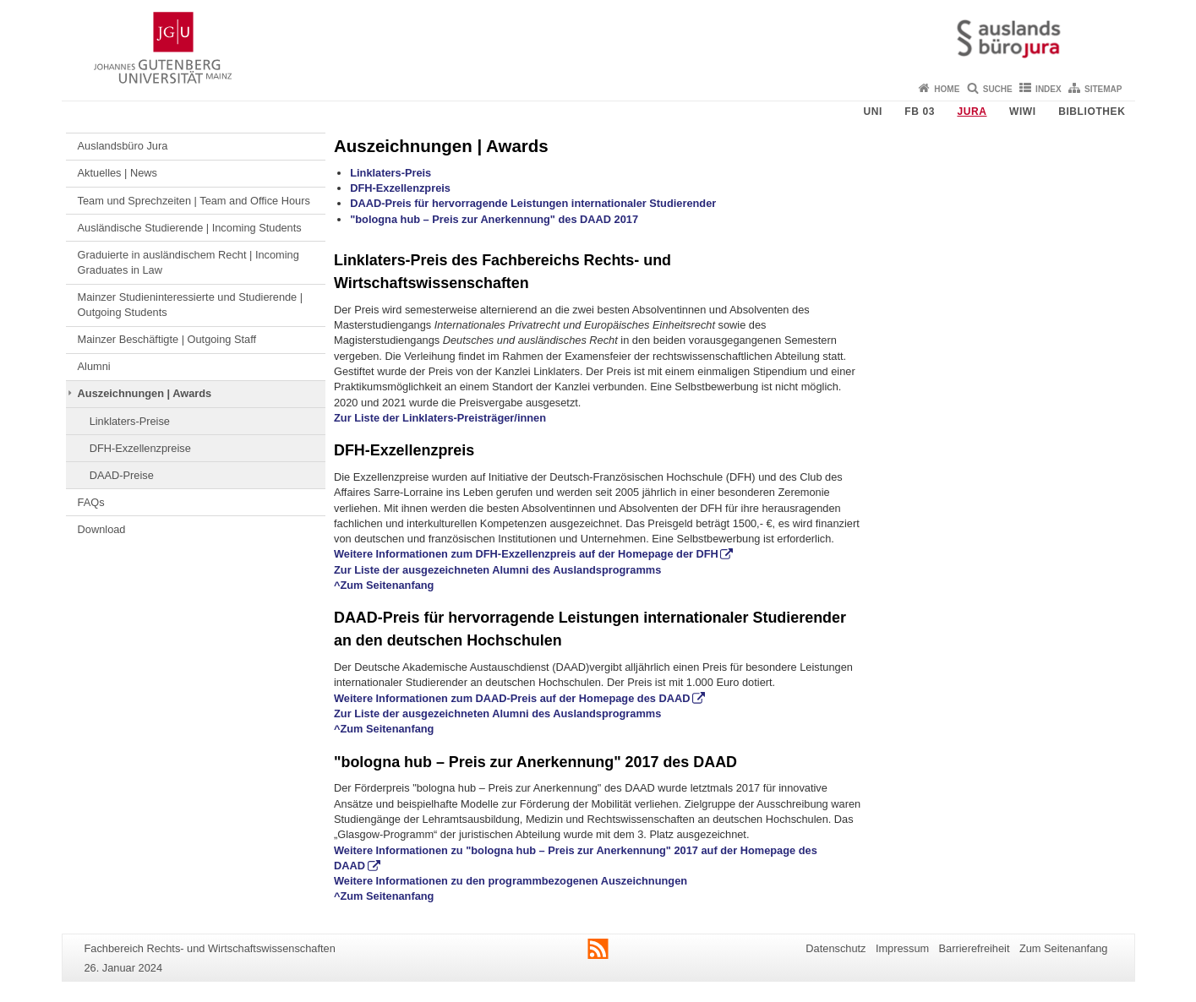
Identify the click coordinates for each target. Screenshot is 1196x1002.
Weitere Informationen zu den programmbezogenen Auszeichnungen (510, 880)
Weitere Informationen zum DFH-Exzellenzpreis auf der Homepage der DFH (526, 553)
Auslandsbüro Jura (123, 145)
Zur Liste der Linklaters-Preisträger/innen (440, 417)
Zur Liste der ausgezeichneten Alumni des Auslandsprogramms (497, 570)
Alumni (94, 366)
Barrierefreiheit (974, 948)
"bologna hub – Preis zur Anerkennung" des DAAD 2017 (494, 219)
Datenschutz (836, 948)
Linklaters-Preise (130, 421)
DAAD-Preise (122, 475)
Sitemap (1103, 89)
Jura (971, 111)
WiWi (1022, 111)
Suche (998, 89)
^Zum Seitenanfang (384, 585)
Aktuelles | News (117, 172)
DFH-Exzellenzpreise (140, 448)
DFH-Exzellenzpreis (400, 188)
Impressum (902, 948)
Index (1048, 89)
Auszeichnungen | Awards (145, 393)
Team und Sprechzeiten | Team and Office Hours (194, 200)
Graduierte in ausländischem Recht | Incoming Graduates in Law (188, 262)
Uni (872, 111)
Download (102, 529)
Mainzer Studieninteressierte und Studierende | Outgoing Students (190, 305)
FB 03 (919, 111)
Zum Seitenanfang (1063, 948)
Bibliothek (1091, 111)
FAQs (91, 502)
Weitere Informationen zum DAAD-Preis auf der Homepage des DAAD (512, 698)
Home (946, 89)
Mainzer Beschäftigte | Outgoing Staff (167, 339)
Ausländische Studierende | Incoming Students (190, 227)
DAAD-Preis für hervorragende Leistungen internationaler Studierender (533, 203)
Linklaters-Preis (390, 172)
